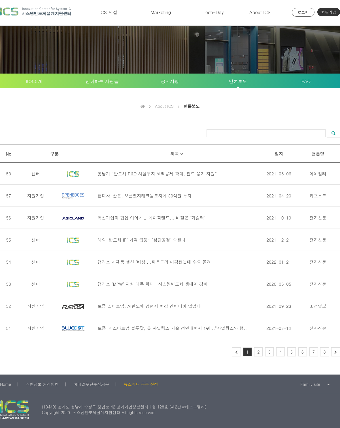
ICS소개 (34, 81)
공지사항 (170, 81)
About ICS (260, 12)
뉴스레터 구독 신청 (141, 384)
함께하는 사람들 (101, 81)
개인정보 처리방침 (42, 384)
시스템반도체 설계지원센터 (35, 12)
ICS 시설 (108, 12)
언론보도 (238, 81)
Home (5, 384)
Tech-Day (213, 12)
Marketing (161, 12)
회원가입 (328, 12)
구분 (54, 154)
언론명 (318, 154)
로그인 (303, 12)
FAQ (306, 81)
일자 (279, 154)
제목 (177, 154)
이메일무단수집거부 (91, 384)
